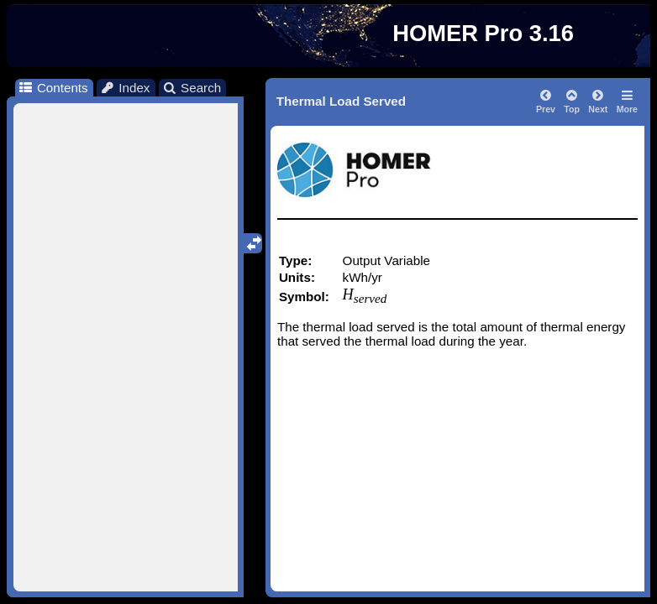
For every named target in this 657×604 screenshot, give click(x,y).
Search (192, 88)
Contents (52, 88)
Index (125, 88)
